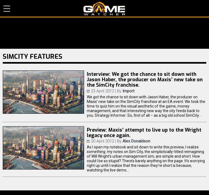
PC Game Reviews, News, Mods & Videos (104, 8)
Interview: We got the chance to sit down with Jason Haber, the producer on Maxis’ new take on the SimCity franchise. (145, 79)
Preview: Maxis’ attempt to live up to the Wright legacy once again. (144, 133)
